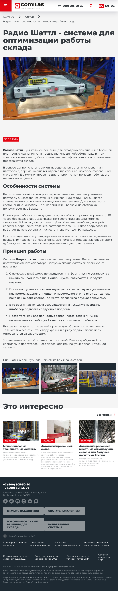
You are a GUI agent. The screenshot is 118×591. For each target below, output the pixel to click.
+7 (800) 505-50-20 (70, 5)
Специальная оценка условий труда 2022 (15, 557)
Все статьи (104, 414)
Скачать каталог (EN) (64, 511)
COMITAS (8, 16)
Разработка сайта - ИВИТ (19, 536)
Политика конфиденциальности (67, 544)
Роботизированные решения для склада (22, 524)
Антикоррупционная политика (15, 544)
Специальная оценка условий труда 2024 (78, 557)
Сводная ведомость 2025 (104, 557)
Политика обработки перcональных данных (96, 544)
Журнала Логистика (42, 360)
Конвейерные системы (58, 526)
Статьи (29, 16)
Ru (101, 5)
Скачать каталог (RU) (23, 511)
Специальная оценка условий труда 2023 (47, 557)
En (107, 5)
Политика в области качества (40, 544)
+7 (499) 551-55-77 (16, 488)
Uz (112, 5)
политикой (49, 573)
